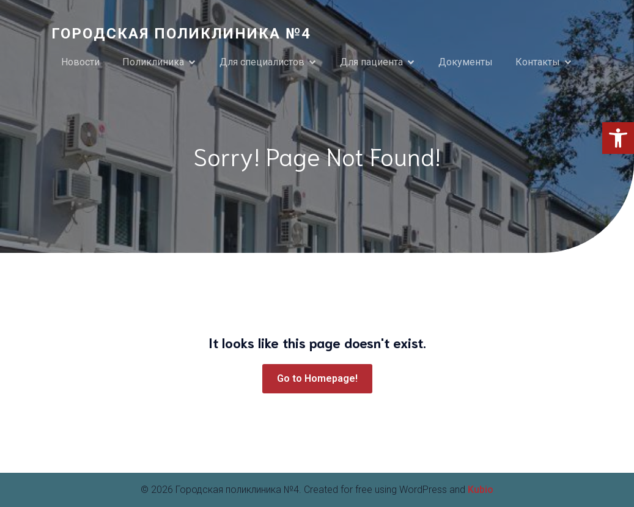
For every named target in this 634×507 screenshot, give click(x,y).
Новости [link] (80, 62)
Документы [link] (465, 62)
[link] (618, 138)
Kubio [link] (480, 489)
